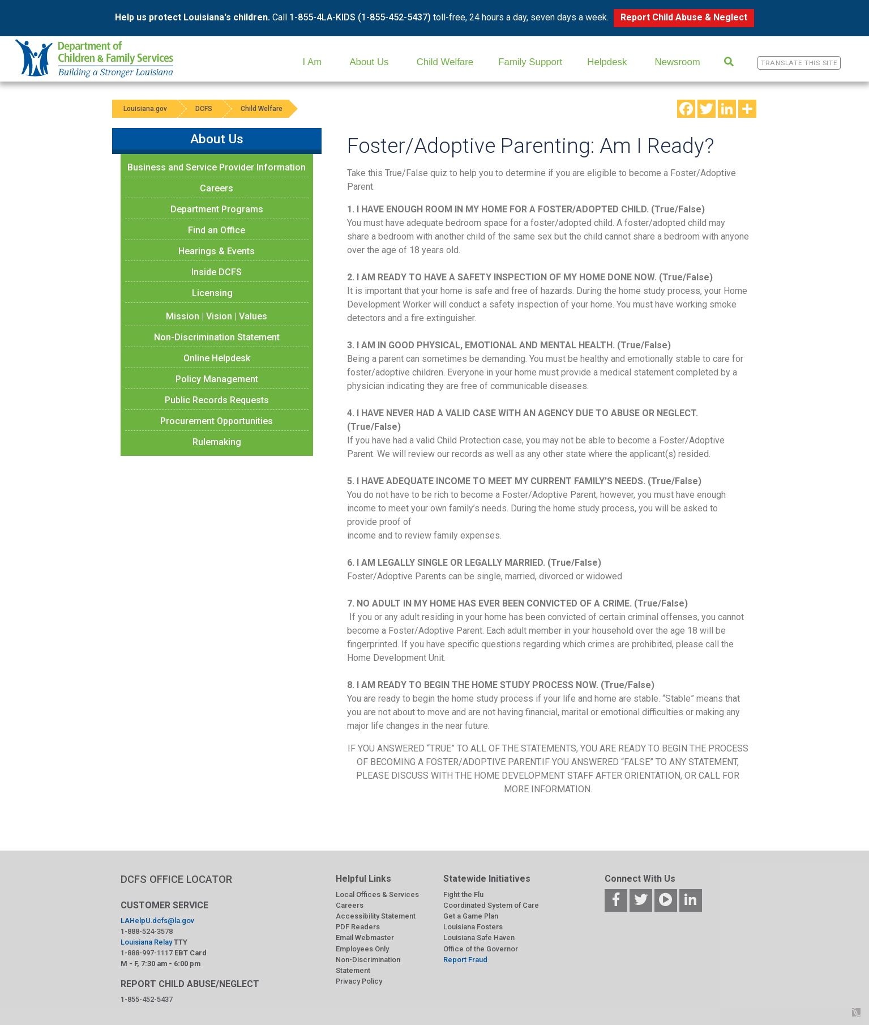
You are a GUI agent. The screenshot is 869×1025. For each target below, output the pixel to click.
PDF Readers (358, 927)
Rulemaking (216, 442)
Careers (216, 188)
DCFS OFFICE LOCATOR (176, 879)
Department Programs (216, 209)
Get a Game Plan (470, 916)
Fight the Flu (463, 894)
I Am (312, 62)
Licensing (212, 293)
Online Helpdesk (216, 358)
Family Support (530, 62)
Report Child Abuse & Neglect (683, 17)
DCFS (203, 109)
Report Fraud (465, 959)
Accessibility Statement (376, 916)
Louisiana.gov (145, 109)
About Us (368, 62)
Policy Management (216, 379)
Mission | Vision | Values (216, 316)
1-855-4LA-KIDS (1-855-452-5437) (360, 17)
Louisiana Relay (146, 942)
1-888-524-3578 (147, 931)
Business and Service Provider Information (216, 167)
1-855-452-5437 (147, 999)
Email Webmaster (365, 937)
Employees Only (362, 949)
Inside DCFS (216, 272)
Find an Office (216, 230)
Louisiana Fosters (473, 927)
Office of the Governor (480, 949)
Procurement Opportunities (216, 421)
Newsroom (677, 62)
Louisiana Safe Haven (479, 937)
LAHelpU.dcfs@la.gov (157, 920)
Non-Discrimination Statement (217, 337)
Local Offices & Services (377, 894)
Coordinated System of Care (491, 905)
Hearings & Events (216, 251)
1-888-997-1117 (147, 953)
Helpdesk (607, 62)
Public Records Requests (217, 400)
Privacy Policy (359, 981)
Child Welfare (445, 62)
